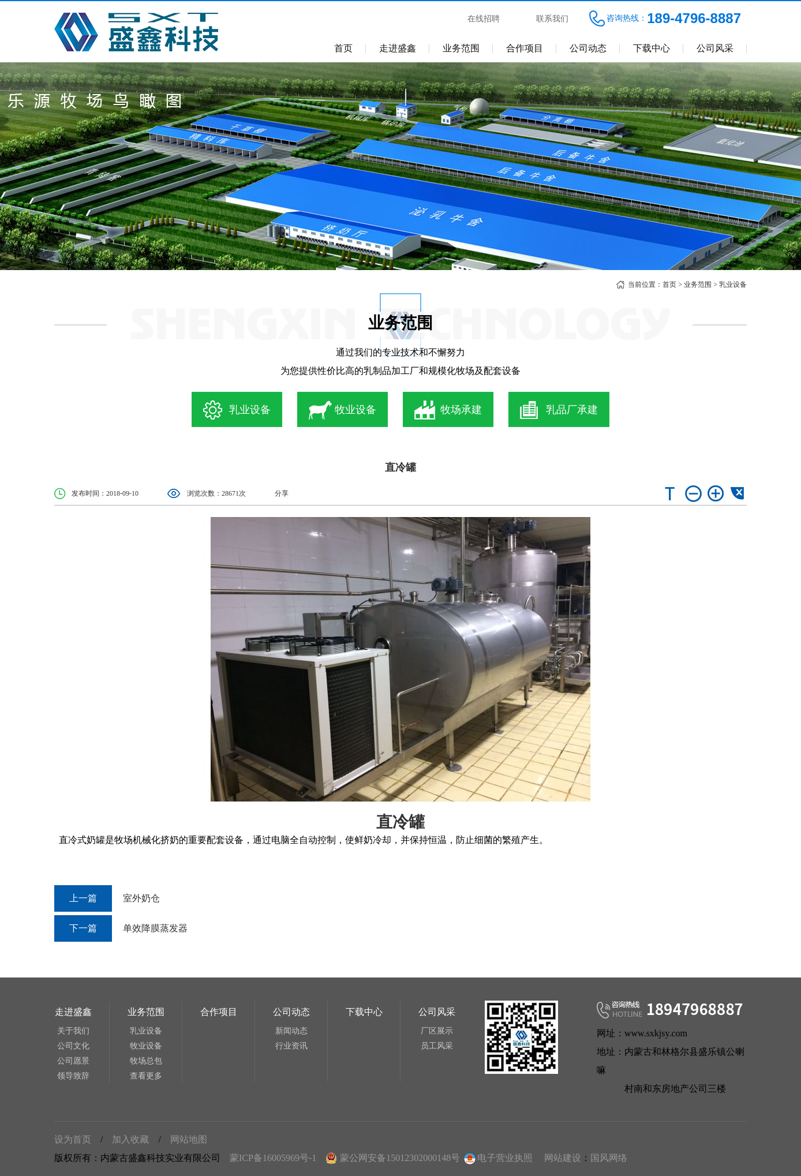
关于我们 (73, 1031)
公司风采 (715, 48)
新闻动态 (291, 1031)
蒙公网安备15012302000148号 (400, 1158)
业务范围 (461, 48)
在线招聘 (483, 18)
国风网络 (608, 1158)
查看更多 (146, 1076)
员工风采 (437, 1046)
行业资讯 (291, 1046)
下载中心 (651, 48)
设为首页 (72, 1139)
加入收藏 (130, 1139)
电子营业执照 (497, 1158)
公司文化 (73, 1046)
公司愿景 (73, 1061)
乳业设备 (733, 284)
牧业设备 (146, 1046)
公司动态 (588, 48)
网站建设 (562, 1158)
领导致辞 (73, 1076)
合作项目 (524, 48)
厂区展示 (437, 1031)
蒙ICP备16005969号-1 (273, 1158)
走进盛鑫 (397, 48)
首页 (343, 48)
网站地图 (188, 1139)
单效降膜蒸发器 (121, 928)
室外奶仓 (107, 898)
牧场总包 (146, 1061)
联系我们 (552, 18)
